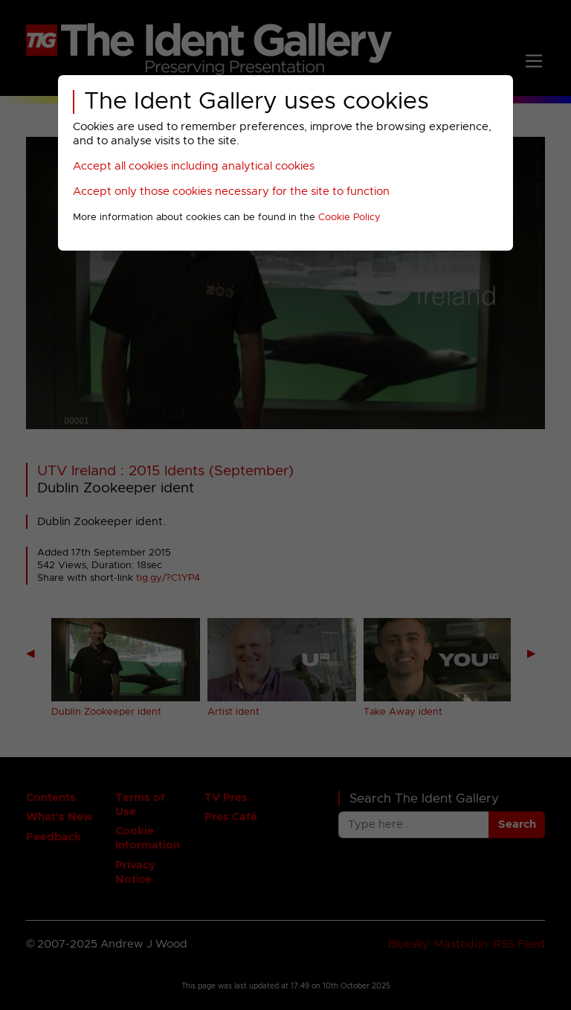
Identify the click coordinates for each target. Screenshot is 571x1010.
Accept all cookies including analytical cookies (193, 166)
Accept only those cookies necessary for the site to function (231, 191)
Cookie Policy (349, 217)
